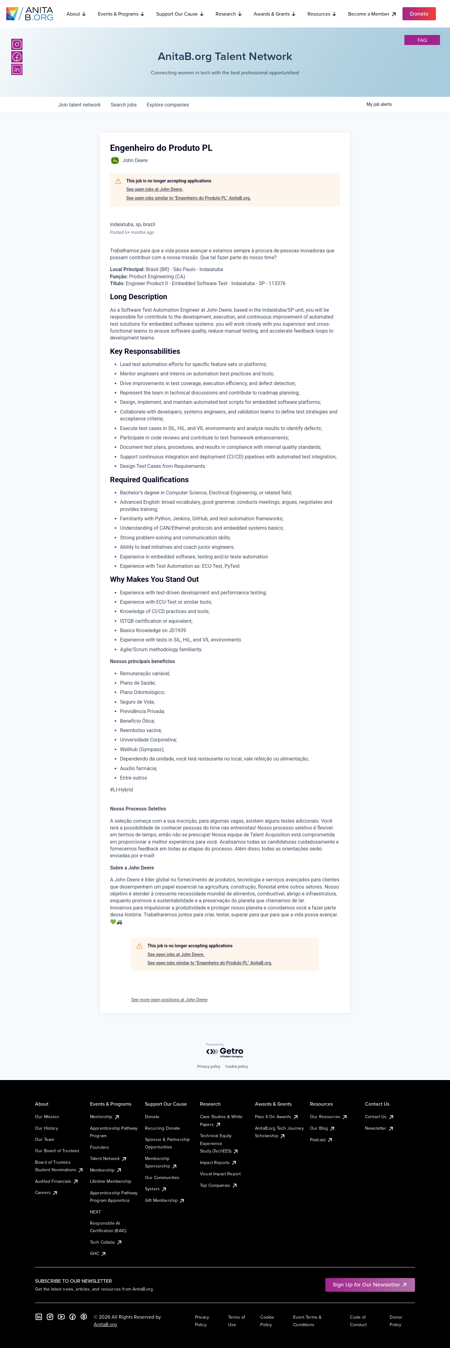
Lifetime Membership (110, 1181)
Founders (99, 1147)
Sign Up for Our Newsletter (370, 1284)
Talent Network (108, 1158)
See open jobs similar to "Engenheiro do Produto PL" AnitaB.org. (188, 198)
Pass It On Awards (277, 1116)
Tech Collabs (106, 1242)
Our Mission (47, 1116)
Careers (46, 1192)
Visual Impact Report (220, 1174)
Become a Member (372, 13)
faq (422, 40)
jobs (124, 105)
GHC (98, 1253)
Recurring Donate (162, 1128)
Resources (322, 13)
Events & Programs (121, 13)
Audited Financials (57, 1181)
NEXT (95, 1212)
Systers (156, 1189)
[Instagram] (17, 44)
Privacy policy (208, 1066)
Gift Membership (165, 1200)
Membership (106, 1170)
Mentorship (105, 1116)
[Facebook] (17, 56)
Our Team (44, 1139)
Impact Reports (218, 1162)
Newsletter (379, 1128)
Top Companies (219, 1185)
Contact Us (379, 1116)
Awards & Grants (275, 13)
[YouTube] (61, 1317)
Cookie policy (236, 1066)
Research (229, 13)
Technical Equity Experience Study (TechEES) (219, 1143)
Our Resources (329, 1116)
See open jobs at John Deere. (154, 189)
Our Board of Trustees (57, 1150)
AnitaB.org (105, 1324)
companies (168, 105)
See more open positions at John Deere (169, 999)
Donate (152, 1116)
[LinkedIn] (17, 69)
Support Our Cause (180, 13)
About (77, 13)
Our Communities (162, 1177)
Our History (46, 1128)
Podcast (321, 1140)
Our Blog (322, 1128)
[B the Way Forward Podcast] (84, 1317)
